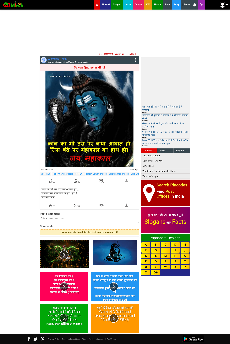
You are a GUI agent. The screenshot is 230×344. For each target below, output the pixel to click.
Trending (147, 150)
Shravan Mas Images (119, 174)
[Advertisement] (115, 30)
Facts (162, 150)
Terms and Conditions (71, 339)
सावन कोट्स (45, 174)
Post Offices (165, 194)
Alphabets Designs (165, 238)
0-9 (156, 272)
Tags (84, 339)
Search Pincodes (172, 185)
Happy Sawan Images (96, 174)
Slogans (180, 150)
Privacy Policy (54, 339)
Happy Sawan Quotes (63, 174)
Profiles (91, 339)
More (186, 5)
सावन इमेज (79, 174)
